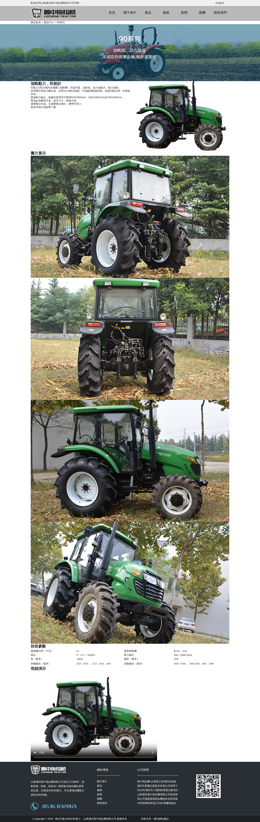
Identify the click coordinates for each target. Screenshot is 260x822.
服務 (166, 12)
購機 (202, 12)
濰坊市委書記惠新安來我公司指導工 (157, 785)
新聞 (184, 12)
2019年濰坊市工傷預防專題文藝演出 (157, 790)
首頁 (112, 12)
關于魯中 (130, 12)
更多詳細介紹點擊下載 (43, 107)
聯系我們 (220, 12)
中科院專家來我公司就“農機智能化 (156, 803)
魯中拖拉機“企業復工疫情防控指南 (156, 781)
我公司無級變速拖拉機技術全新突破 (157, 798)
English (220, 2)
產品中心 (49, 22)
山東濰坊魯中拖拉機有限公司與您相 (157, 794)
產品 (148, 12)
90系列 (61, 22)
